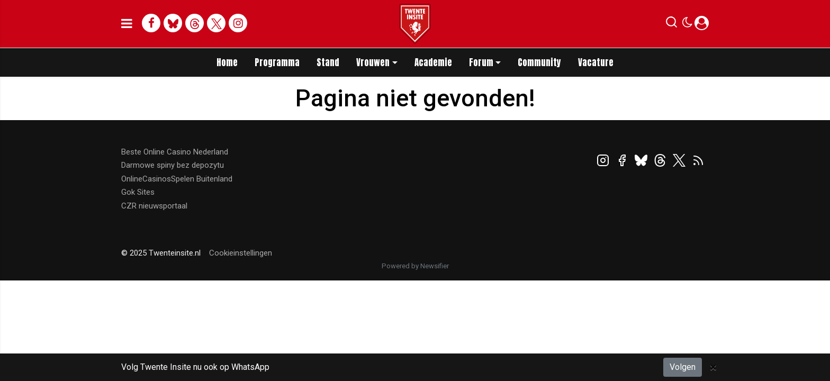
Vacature (596, 62)
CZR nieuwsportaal (154, 206)
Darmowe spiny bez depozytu (172, 165)
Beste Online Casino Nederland (174, 152)
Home (227, 62)
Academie (433, 62)
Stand (328, 62)
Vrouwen (373, 62)
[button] (671, 24)
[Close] (713, 367)
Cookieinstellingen (240, 253)
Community (539, 62)
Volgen (683, 367)
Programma (277, 62)
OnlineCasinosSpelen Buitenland (176, 179)
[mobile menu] (126, 24)
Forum (481, 62)
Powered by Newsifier (415, 266)
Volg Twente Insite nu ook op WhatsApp (195, 367)
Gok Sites (138, 192)
